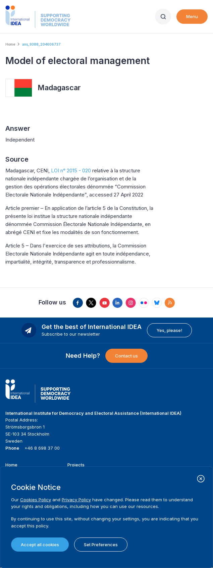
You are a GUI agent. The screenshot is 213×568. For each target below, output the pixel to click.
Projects (76, 464)
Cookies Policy (35, 499)
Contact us (126, 355)
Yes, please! (169, 330)
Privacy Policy (76, 499)
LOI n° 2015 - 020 (71, 170)
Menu (192, 16)
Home (10, 44)
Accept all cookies (40, 544)
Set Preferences (101, 544)
